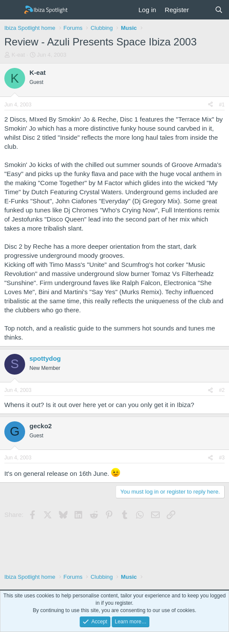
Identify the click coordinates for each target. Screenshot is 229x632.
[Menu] (12, 10)
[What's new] (201, 10)
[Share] (210, 105)
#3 (222, 458)
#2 (222, 390)
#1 (222, 105)
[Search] (218, 10)
